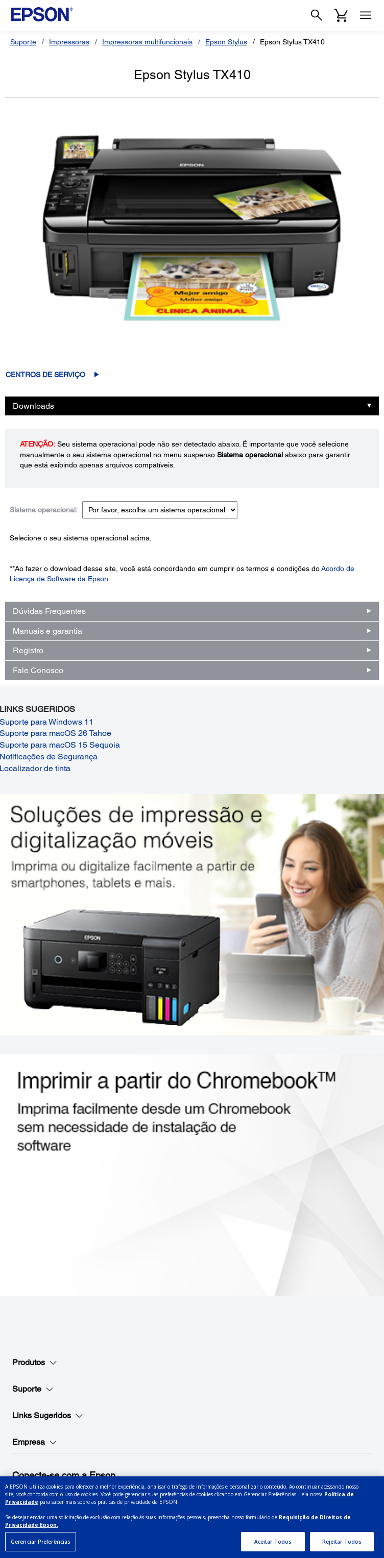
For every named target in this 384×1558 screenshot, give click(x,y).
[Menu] (365, 15)
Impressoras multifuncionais (147, 42)
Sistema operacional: (44, 510)
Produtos (34, 1362)
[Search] (316, 15)
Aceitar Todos (273, 1545)
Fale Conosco (38, 670)
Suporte (23, 42)
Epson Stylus (226, 42)
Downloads (33, 406)
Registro (28, 650)
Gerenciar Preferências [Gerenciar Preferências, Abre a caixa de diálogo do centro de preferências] (40, 1545)
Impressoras (69, 42)
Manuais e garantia (47, 631)
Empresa (34, 1442)
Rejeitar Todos (342, 1545)
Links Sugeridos (47, 1415)
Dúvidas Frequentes (49, 611)
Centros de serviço (45, 374)
